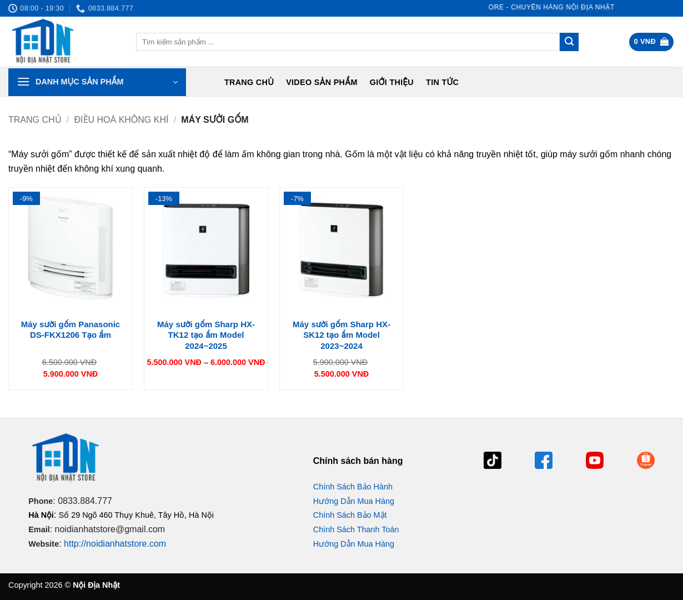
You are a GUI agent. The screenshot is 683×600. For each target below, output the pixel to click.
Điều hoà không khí (121, 119)
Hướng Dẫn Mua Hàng (353, 501)
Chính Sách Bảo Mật (350, 515)
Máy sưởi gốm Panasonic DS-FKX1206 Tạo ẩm (70, 329)
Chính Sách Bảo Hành (353, 486)
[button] (651, 42)
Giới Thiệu (392, 82)
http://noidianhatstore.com (115, 543)
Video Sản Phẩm (322, 82)
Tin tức (442, 82)
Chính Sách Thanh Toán (356, 529)
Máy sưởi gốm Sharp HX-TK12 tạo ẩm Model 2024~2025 (206, 335)
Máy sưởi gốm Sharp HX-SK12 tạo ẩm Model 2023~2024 (341, 335)
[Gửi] (569, 42)
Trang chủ (249, 82)
